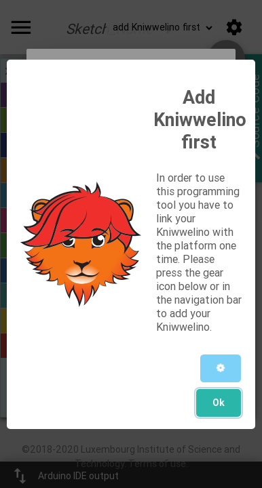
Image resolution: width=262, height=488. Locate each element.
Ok (218, 402)
